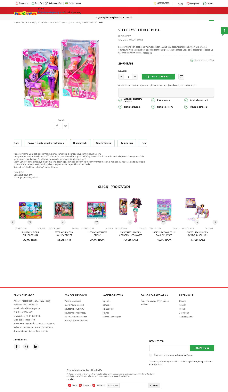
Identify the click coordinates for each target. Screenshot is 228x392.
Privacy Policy (197, 362)
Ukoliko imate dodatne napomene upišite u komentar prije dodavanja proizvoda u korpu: (157, 85)
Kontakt (182, 305)
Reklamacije (108, 309)
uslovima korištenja (183, 355)
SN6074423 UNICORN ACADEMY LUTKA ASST (130, 233)
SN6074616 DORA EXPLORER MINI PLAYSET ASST (30, 235)
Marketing (101, 385)
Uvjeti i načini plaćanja (74, 305)
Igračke (69, 10)
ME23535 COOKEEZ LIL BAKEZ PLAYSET (164, 233)
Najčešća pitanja (186, 317)
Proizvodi (30, 22)
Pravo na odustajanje (112, 317)
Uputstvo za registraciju (75, 313)
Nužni (74, 385)
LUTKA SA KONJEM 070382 (97, 233)
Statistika (87, 385)
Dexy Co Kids (19, 22)
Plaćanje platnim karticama (76, 320)
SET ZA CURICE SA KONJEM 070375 (64, 233)
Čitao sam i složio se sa (173, 355)
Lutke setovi (75, 22)
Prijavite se (202, 348)
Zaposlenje (184, 313)
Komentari (72, 143)
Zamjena (107, 305)
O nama (182, 301)
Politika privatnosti (73, 301)
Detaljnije (147, 53)
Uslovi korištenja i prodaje (76, 317)
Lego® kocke (86, 10)
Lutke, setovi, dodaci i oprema (55, 22)
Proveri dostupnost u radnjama (105, 143)
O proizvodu (25, 143)
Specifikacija (49, 143)
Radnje (182, 309)
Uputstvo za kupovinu (74, 309)
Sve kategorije (50, 10)
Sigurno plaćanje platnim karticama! (114, 17)
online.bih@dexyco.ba (30, 308)
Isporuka (107, 301)
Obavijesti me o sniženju (204, 60)
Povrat (106, 313)
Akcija (102, 10)
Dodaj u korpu (159, 76)
